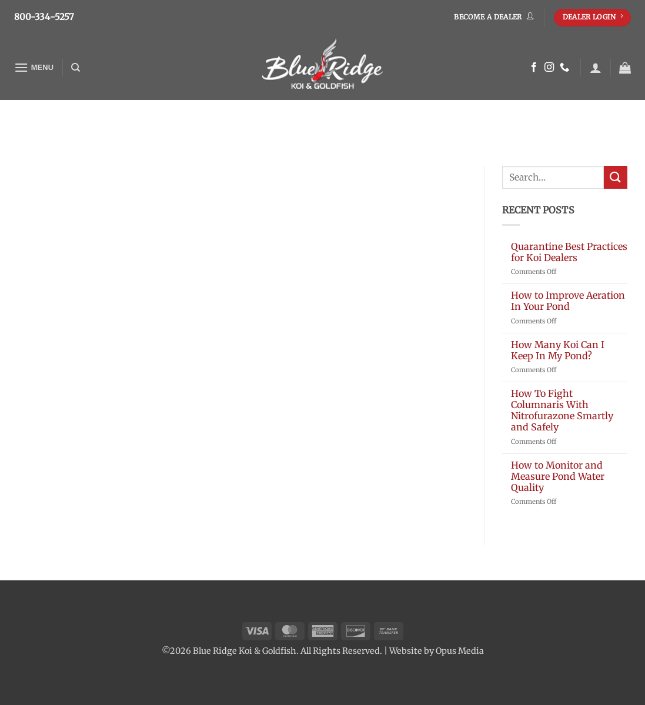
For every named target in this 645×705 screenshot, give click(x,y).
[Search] (75, 67)
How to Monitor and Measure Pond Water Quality (557, 476)
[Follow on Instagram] (549, 67)
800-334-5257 (44, 16)
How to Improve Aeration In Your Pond (568, 301)
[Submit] (615, 177)
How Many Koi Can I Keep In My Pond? (557, 350)
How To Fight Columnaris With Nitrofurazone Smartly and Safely (562, 410)
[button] (34, 67)
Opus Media (460, 651)
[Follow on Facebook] (534, 67)
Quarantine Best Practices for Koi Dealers (569, 252)
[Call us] (564, 67)
